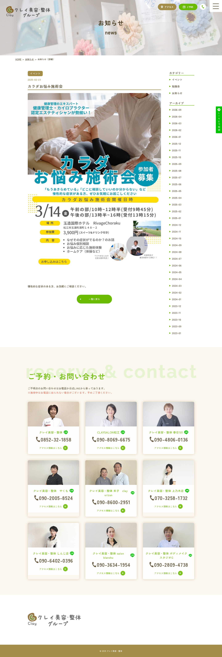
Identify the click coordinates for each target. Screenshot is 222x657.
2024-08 (177, 252)
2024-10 (176, 238)
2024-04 (177, 279)
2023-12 (176, 306)
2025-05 (176, 191)
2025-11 (176, 150)
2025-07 (176, 177)
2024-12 (176, 225)
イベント (177, 79)
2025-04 (177, 198)
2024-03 (177, 286)
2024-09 (177, 245)
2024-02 (177, 292)
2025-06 (176, 184)
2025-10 (176, 157)
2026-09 (176, 110)
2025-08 (176, 170)
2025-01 (176, 218)
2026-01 (176, 137)
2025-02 (176, 211)
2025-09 (176, 164)
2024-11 (176, 231)
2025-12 (176, 143)
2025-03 (176, 204)
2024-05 (177, 272)
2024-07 (177, 258)
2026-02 (176, 130)
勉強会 (176, 86)
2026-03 (176, 123)
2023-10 (176, 319)
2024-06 (177, 265)
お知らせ (177, 93)
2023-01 (176, 333)
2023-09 (176, 326)
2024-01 (176, 299)
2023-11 (176, 313)
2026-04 (177, 116)
